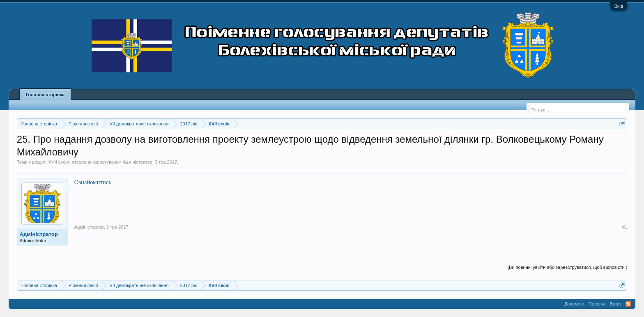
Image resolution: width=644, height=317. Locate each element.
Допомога (574, 303)
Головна (597, 303)
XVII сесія (58, 162)
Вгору (616, 303)
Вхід (618, 6)
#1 (624, 226)
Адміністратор (137, 162)
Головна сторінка (45, 94)
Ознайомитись (92, 182)
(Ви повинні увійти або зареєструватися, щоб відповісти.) (567, 267)
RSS (628, 304)
